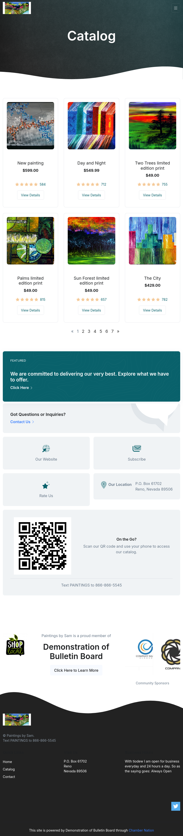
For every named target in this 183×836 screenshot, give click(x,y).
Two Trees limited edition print (152, 166)
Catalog (9, 769)
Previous (121, 654)
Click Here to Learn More (76, 670)
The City (152, 278)
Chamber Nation (141, 830)
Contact (9, 777)
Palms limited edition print (30, 281)
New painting (30, 163)
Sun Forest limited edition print (91, 281)
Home (7, 762)
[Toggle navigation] (175, 8)
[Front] (18, 8)
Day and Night (91, 163)
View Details (30, 195)
